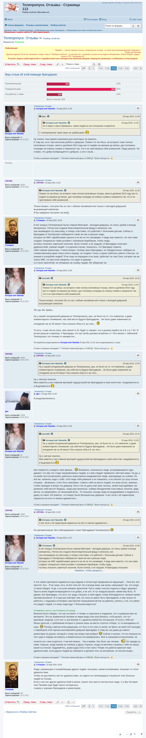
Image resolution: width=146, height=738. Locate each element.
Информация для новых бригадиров (50, 30)
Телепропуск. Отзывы (20, 38)
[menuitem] (102, 19)
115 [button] (127, 68)
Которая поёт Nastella (14, 134)
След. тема (46, 64)
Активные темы (10, 30)
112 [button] (107, 68)
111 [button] (101, 68)
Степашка (9, 245)
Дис (44, 116)
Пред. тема (30, 64)
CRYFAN (8, 181)
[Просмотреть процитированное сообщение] (48, 116)
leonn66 (45, 278)
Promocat (19, 42)
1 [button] (93, 68)
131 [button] (136, 68)
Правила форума (26, 30)
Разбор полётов (51, 38)
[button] (111, 19)
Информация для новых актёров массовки (84, 30)
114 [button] (120, 68)
